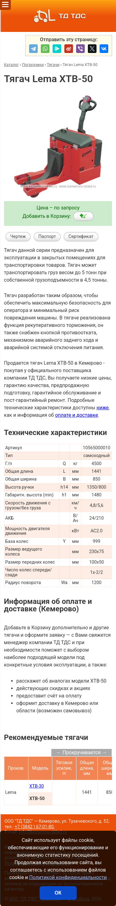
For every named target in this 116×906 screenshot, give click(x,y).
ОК (57, 892)
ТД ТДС (58, 16)
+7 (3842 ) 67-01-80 (34, 826)
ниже (103, 408)
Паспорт (47, 236)
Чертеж (18, 236)
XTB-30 (36, 786)
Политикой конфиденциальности (68, 877)
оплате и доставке (76, 415)
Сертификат (80, 236)
